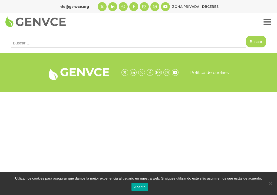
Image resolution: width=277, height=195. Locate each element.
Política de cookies (209, 72)
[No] (270, 183)
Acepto (140, 187)
